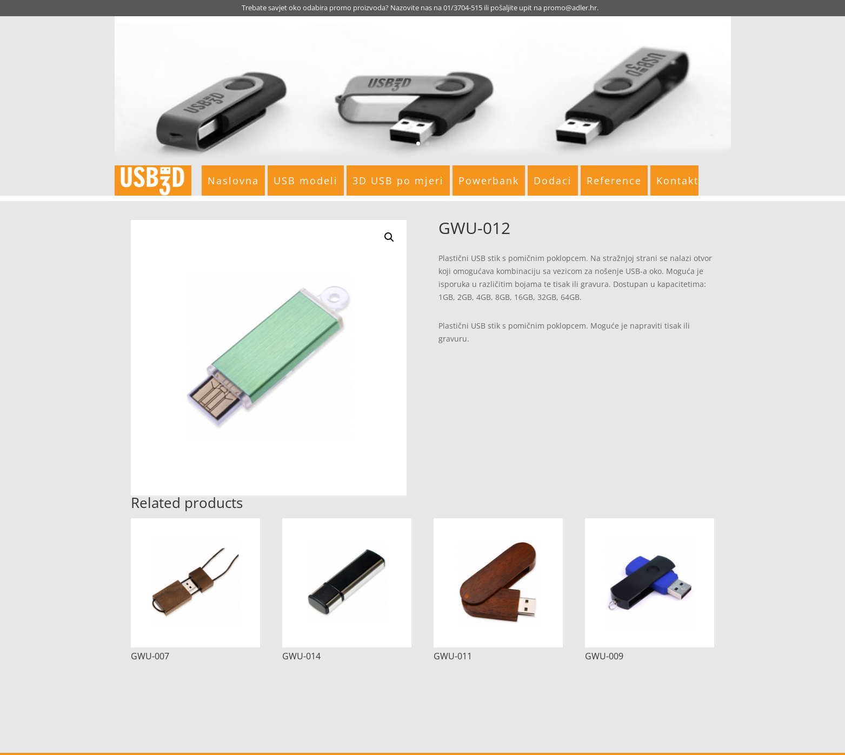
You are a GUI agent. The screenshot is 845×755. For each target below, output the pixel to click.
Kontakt (677, 180)
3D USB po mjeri (398, 180)
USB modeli (306, 180)
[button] (389, 237)
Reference (614, 180)
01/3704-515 (462, 7)
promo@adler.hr (570, 7)
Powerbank (488, 180)
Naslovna (233, 180)
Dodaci (553, 180)
